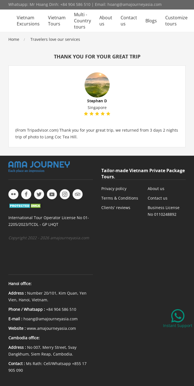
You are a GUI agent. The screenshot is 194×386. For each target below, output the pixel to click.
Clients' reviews (115, 207)
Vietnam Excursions (28, 21)
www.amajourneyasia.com (51, 328)
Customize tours (176, 21)
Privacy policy (113, 188)
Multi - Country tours (82, 20)
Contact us (129, 21)
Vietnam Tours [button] (57, 21)
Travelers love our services (55, 39)
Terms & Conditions (119, 198)
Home (13, 39)
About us (105, 21)
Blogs (151, 21)
